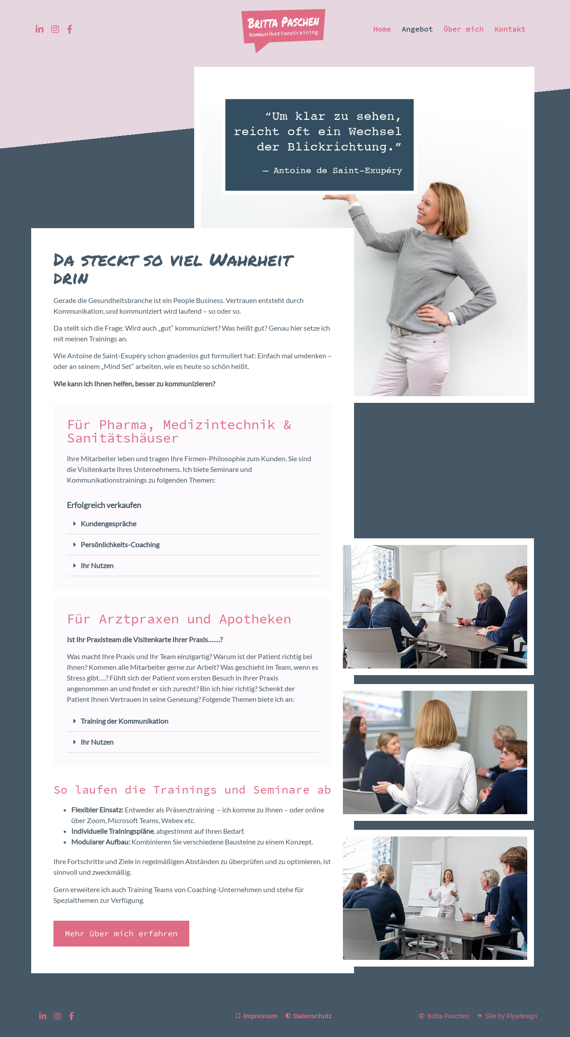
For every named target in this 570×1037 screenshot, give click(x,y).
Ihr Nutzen (97, 565)
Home (382, 29)
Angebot (417, 29)
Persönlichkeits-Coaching (120, 544)
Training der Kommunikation (124, 721)
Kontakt (509, 29)
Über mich (464, 29)
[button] (192, 523)
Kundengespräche (108, 523)
